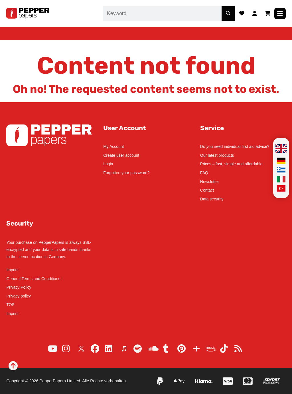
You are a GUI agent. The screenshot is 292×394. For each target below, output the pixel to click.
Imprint (12, 270)
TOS (10, 304)
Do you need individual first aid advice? (234, 146)
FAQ (204, 172)
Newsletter (209, 181)
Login (108, 164)
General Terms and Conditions (33, 278)
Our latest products (217, 155)
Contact (207, 190)
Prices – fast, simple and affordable (231, 164)
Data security (212, 199)
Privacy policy (18, 296)
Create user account (121, 155)
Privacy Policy (18, 287)
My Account (113, 146)
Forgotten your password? (126, 172)
